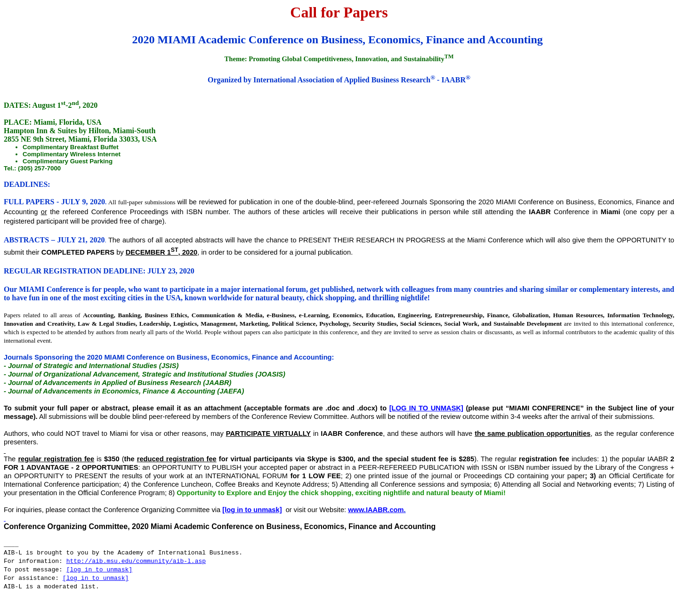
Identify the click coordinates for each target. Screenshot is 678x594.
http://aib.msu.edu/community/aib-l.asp (136, 561)
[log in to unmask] (426, 408)
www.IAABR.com (376, 510)
